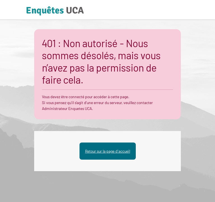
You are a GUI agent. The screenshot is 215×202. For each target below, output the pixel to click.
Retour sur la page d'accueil (107, 151)
